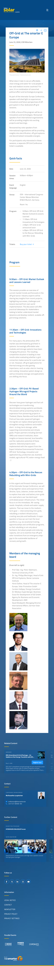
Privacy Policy (10, 913)
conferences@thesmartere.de (16, 802)
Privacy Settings (11, 918)
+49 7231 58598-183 (14, 804)
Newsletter (9, 909)
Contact (8, 904)
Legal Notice (10, 900)
